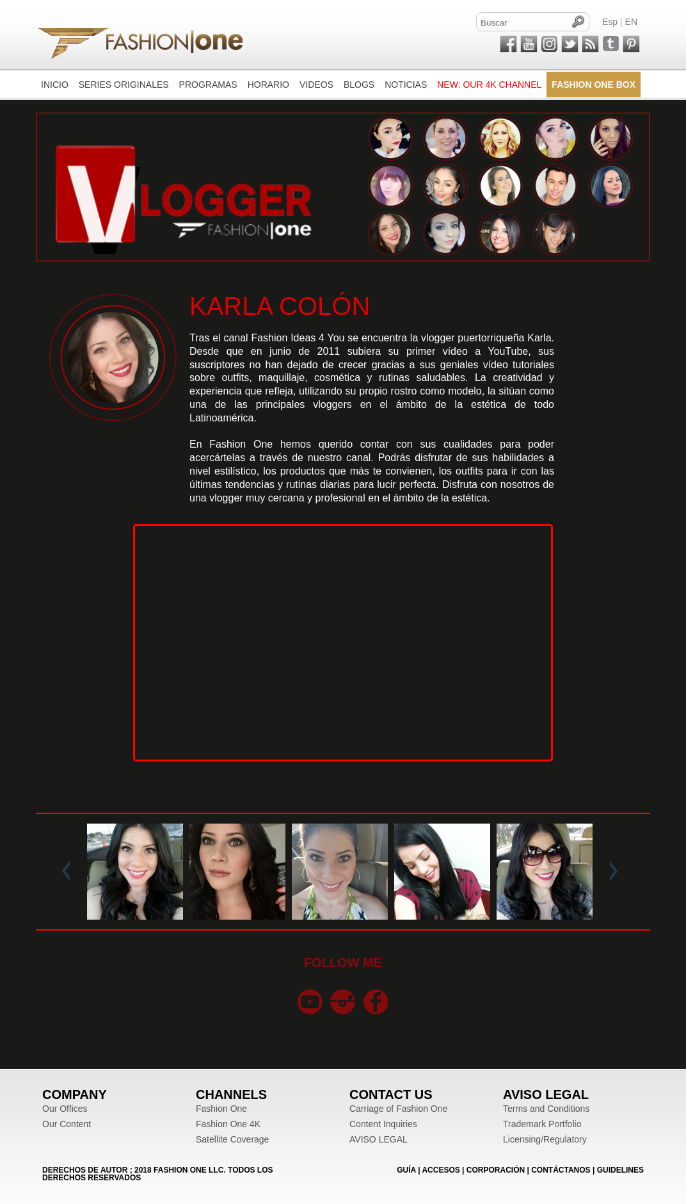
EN (631, 22)
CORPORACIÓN (496, 1170)
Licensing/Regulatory (545, 1139)
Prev (68, 871)
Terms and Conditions (546, 1108)
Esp (610, 22)
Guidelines (620, 1170)
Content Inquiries (383, 1124)
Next (611, 871)
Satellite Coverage (232, 1139)
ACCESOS (440, 1170)
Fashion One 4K (228, 1124)
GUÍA (406, 1170)
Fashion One (221, 1108)
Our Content (66, 1124)
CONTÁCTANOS (560, 1170)
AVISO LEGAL (378, 1139)
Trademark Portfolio (542, 1124)
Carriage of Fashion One (398, 1108)
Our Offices (65, 1108)
